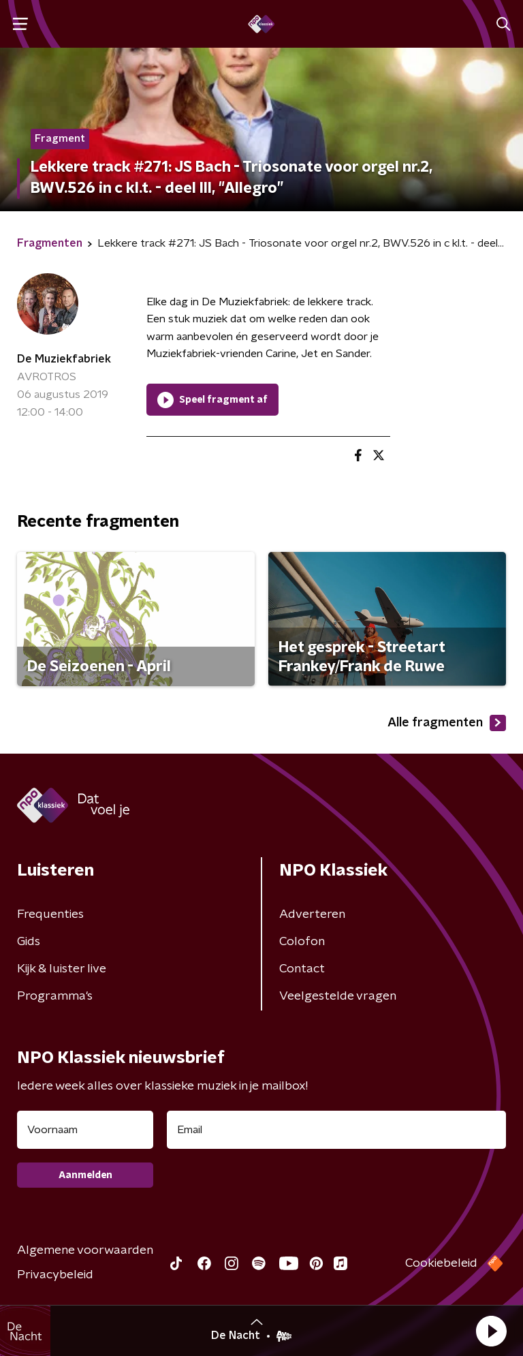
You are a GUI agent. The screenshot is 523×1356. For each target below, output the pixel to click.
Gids (28, 942)
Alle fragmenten (446, 723)
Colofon (302, 942)
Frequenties (50, 914)
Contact (302, 969)
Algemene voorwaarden (85, 1250)
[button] (491, 1331)
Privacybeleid (55, 1275)
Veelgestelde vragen (337, 996)
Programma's (55, 996)
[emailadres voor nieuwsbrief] (336, 1130)
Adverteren (312, 914)
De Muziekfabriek (64, 359)
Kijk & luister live (61, 969)
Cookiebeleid (441, 1263)
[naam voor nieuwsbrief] (85, 1130)
